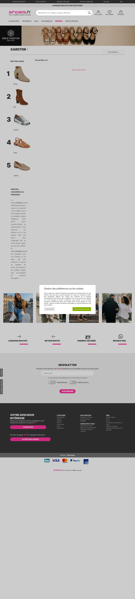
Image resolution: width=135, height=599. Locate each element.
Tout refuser (49, 309)
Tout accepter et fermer (81, 309)
